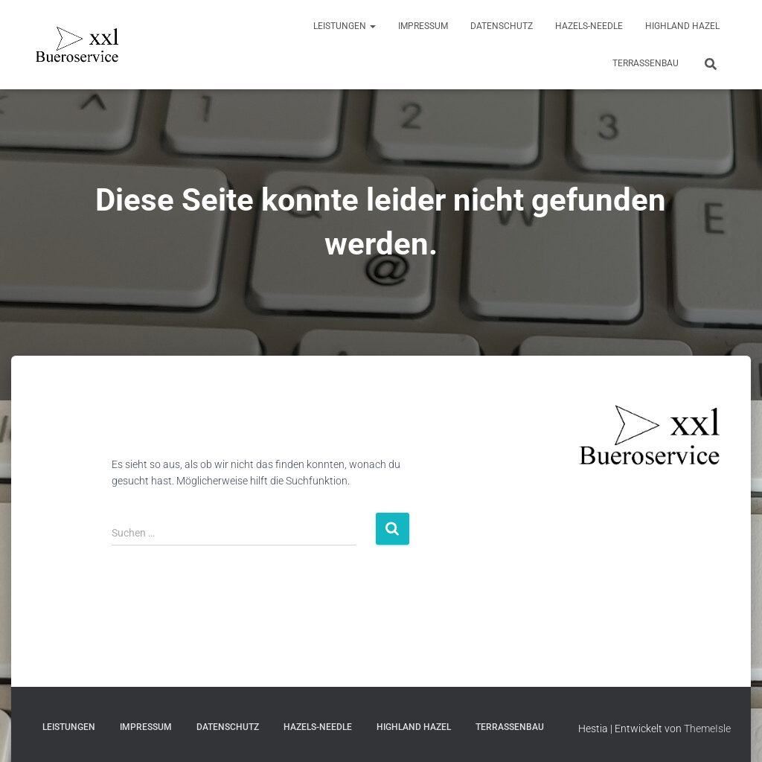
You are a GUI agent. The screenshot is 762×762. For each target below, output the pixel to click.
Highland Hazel (682, 26)
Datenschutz (501, 26)
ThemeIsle (707, 728)
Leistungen (344, 26)
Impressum (423, 26)
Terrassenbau (645, 63)
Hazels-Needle (589, 26)
